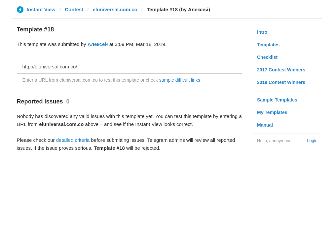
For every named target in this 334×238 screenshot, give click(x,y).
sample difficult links (179, 80)
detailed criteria (73, 140)
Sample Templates (277, 99)
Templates (268, 44)
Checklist (267, 57)
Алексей (98, 44)
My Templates (272, 112)
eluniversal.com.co (115, 9)
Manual (265, 125)
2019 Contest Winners (281, 82)
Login (312, 140)
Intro (262, 32)
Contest (74, 9)
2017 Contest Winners (281, 69)
